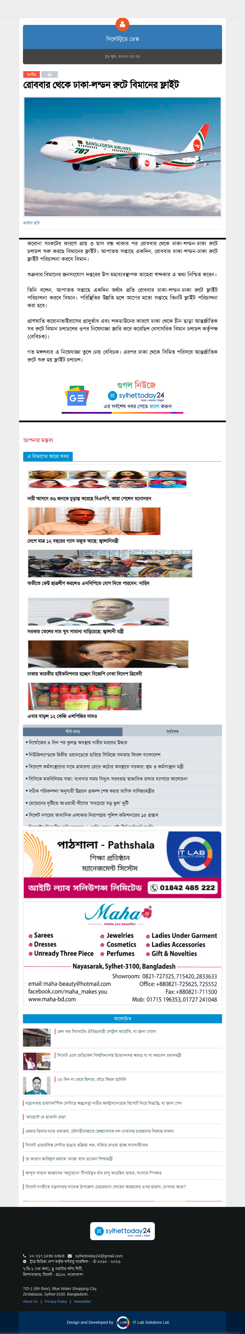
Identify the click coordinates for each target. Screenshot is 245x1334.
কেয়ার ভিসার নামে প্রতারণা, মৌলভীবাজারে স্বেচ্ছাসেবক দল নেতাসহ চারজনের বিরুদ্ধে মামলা (99, 1131)
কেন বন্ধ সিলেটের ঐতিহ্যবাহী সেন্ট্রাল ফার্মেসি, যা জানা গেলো (106, 1031)
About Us (31, 1301)
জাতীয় (31, 74)
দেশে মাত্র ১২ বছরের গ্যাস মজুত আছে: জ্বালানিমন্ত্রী (72, 541)
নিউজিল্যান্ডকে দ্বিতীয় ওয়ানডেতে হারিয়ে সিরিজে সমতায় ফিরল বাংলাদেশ (93, 754)
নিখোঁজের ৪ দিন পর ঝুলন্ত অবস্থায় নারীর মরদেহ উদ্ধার (76, 742)
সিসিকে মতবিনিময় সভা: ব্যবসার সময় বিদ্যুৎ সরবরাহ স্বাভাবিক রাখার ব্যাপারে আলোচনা (106, 779)
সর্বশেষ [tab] (172, 732)
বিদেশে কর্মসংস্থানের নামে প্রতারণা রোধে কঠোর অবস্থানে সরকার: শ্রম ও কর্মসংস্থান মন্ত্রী (105, 766)
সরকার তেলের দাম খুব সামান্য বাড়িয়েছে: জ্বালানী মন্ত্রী (75, 631)
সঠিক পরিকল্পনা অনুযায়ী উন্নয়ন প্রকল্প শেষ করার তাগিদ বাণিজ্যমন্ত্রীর (90, 791)
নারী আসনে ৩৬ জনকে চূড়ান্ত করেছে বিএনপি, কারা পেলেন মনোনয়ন (89, 498)
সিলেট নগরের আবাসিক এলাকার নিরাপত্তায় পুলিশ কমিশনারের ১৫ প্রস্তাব (92, 815)
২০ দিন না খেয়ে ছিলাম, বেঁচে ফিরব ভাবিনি (91, 1079)
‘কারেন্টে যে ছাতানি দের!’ (45, 1117)
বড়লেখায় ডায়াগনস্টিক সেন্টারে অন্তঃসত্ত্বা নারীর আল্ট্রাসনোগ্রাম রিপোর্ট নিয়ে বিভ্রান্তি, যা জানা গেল (103, 1103)
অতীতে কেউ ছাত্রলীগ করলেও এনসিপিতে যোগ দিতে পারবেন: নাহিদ (88, 583)
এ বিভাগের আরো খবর (48, 456)
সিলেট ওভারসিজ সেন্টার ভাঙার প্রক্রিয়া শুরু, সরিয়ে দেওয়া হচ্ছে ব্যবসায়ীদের (86, 1145)
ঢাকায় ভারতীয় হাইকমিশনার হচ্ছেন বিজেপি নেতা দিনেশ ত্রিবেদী (84, 674)
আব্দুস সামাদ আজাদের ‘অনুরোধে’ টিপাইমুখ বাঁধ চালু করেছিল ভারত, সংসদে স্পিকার (93, 1173)
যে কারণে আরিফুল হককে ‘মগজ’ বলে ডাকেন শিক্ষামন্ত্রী (69, 1159)
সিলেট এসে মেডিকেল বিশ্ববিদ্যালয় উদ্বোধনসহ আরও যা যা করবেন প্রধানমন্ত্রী (119, 1055)
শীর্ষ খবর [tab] (73, 732)
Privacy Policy (56, 1301)
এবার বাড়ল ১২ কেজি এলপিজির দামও (62, 716)
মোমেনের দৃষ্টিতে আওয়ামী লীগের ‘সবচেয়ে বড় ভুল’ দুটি (77, 803)
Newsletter (82, 1301)
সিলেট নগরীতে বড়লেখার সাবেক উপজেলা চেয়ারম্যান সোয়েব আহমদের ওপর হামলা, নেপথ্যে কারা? (105, 1187)
